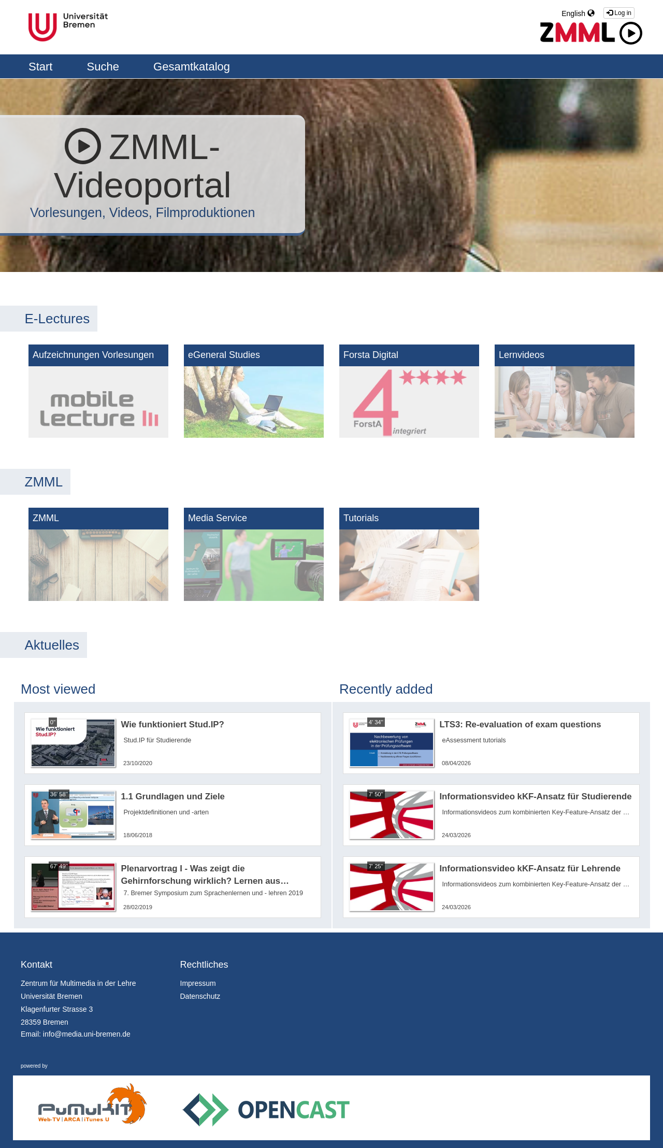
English (578, 13)
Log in (619, 13)
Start (42, 66)
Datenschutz (200, 996)
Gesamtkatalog (191, 66)
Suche (105, 66)
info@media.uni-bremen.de (87, 1034)
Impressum (198, 983)
